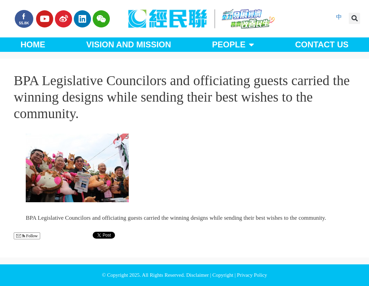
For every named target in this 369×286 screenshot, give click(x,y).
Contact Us (322, 44)
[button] (354, 18)
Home (33, 44)
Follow (27, 236)
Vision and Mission (128, 44)
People (233, 44)
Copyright (223, 275)
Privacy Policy (252, 275)
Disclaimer (198, 275)
